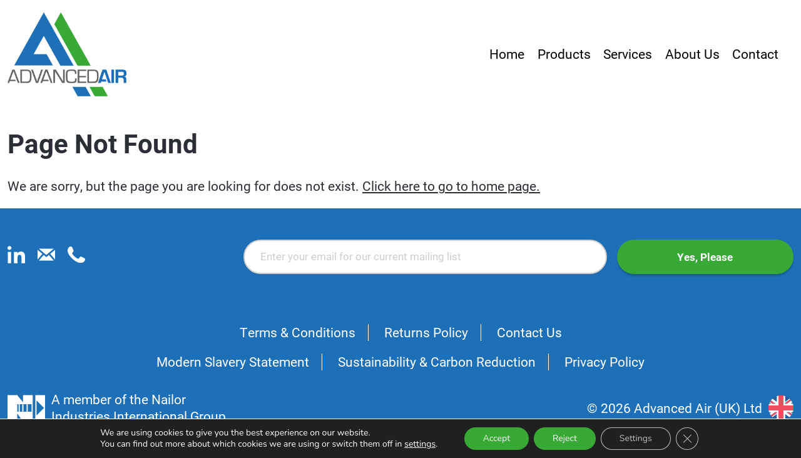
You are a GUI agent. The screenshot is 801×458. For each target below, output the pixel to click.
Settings (636, 438)
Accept (496, 438)
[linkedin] (16, 258)
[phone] (76, 258)
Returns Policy (426, 332)
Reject (565, 438)
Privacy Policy (604, 361)
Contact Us (529, 332)
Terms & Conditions (297, 332)
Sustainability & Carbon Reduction (437, 361)
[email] (46, 258)
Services (627, 54)
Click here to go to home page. (451, 186)
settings (420, 444)
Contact (755, 54)
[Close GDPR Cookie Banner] (687, 438)
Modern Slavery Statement (232, 361)
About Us (692, 54)
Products (564, 54)
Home (506, 54)
